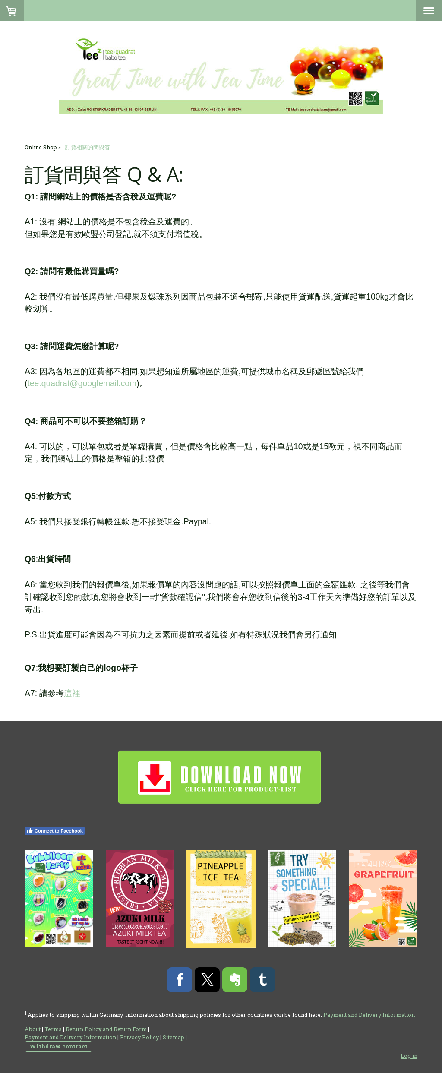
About (33, 1029)
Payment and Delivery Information (369, 1015)
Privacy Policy (139, 1037)
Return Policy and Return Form (106, 1029)
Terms (53, 1029)
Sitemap (173, 1037)
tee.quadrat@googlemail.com (81, 383)
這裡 (72, 693)
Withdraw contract (58, 1046)
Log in (409, 1055)
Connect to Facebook (54, 830)
